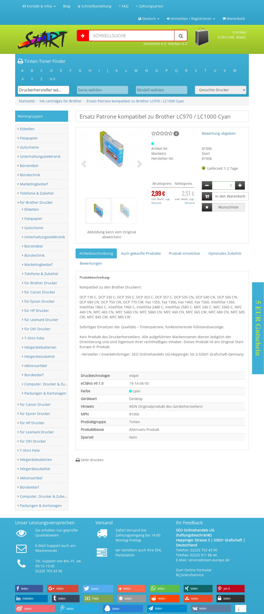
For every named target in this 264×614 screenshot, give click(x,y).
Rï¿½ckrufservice (190, 575)
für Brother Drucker (36, 202)
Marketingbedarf (34, 184)
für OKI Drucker (37, 329)
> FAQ (124, 6)
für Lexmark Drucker (41, 319)
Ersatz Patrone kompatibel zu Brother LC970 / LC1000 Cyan (135, 101)
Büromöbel (29, 165)
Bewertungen (91, 263)
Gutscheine (29, 147)
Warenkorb (233, 18)
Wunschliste (228, 207)
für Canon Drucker (39, 292)
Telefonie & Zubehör (37, 193)
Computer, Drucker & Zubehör (49, 384)
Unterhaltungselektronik (40, 156)
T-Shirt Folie (34, 338)
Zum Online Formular (194, 570)
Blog (66, 6)
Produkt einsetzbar (184, 253)
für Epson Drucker (39, 301)
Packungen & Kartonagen (45, 393)
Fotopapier (29, 138)
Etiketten (27, 128)
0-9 (52, 79)
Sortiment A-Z (154, 43)
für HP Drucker (36, 310)
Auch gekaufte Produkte (141, 253)
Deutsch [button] (148, 18)
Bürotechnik (30, 174)
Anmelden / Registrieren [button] (191, 18)
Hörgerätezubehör (39, 356)
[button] (84, 163)
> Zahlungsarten (149, 6)
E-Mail (40, 545)
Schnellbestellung (94, 6)
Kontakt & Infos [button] (39, 6)
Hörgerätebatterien (40, 347)
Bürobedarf (34, 374)
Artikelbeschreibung (96, 253)
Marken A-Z (177, 43)
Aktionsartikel (35, 365)
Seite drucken (90, 459)
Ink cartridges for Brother (61, 101)
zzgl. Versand (160, 200)
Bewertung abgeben (219, 133)
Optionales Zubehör (225, 253)
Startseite (27, 101)
